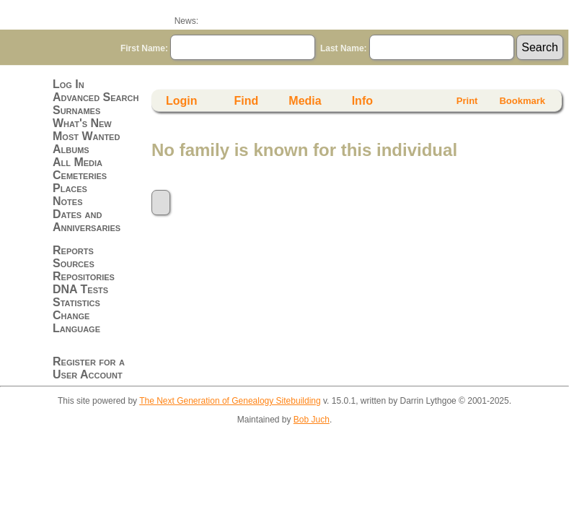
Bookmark (522, 100)
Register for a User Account (89, 368)
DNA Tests (80, 289)
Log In (68, 84)
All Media (77, 162)
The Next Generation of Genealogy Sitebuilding (230, 401)
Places (70, 188)
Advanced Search (95, 97)
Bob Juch (312, 420)
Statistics (76, 302)
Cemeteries (80, 175)
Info (362, 101)
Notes (68, 201)
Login (182, 101)
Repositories (84, 276)
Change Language (76, 321)
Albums (71, 149)
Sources (73, 263)
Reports (73, 250)
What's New (82, 123)
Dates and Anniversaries (86, 220)
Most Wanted (86, 136)
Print (467, 100)
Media (304, 101)
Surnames (76, 110)
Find (246, 101)
